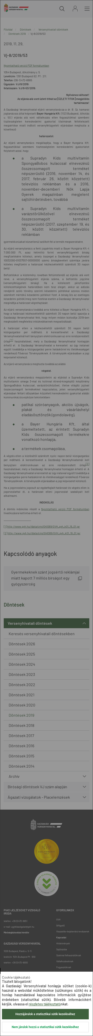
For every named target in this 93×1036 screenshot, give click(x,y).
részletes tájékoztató (45, 1004)
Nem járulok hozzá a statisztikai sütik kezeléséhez (45, 1027)
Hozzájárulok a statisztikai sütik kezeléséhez (45, 1014)
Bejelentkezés (75, 8)
